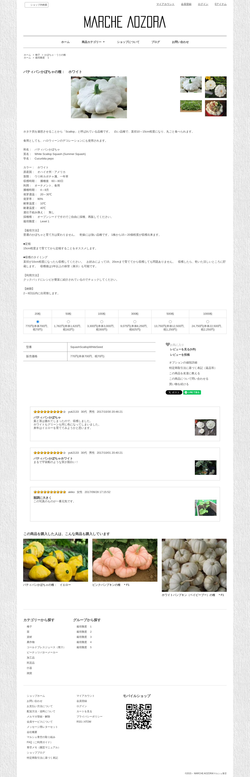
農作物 (31, 642)
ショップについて (128, 42)
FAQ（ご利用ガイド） (40, 742)
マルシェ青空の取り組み (41, 737)
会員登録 (186, 4)
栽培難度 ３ (84, 636)
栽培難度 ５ (84, 647)
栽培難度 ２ (84, 631)
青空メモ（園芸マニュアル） (44, 747)
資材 (29, 636)
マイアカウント (165, 4)
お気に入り (175, 344)
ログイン (203, 4)
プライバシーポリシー (90, 716)
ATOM (87, 721)
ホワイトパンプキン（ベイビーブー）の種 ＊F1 (193, 595)
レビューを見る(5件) (183, 349)
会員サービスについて (40, 721)
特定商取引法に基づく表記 (42, 757)
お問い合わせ (180, 42)
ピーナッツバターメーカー (42, 652)
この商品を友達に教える (184, 373)
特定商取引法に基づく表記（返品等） (193, 368)
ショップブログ (36, 752)
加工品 (31, 657)
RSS (79, 721)
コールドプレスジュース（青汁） (46, 647)
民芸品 (31, 662)
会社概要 (32, 732)
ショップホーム (36, 695)
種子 (37, 55)
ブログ (155, 42)
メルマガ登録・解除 (38, 716)
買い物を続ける (179, 384)
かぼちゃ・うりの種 (55, 55)
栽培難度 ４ (84, 642)
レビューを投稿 (180, 354)
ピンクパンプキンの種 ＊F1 (110, 584)
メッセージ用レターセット (42, 726)
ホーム (65, 42)
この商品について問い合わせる (188, 378)
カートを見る (84, 711)
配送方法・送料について (41, 711)
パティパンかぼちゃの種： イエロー (47, 584)
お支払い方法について (40, 706)
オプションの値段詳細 (183, 362)
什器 (29, 668)
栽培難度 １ (42, 57)
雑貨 (29, 673)
